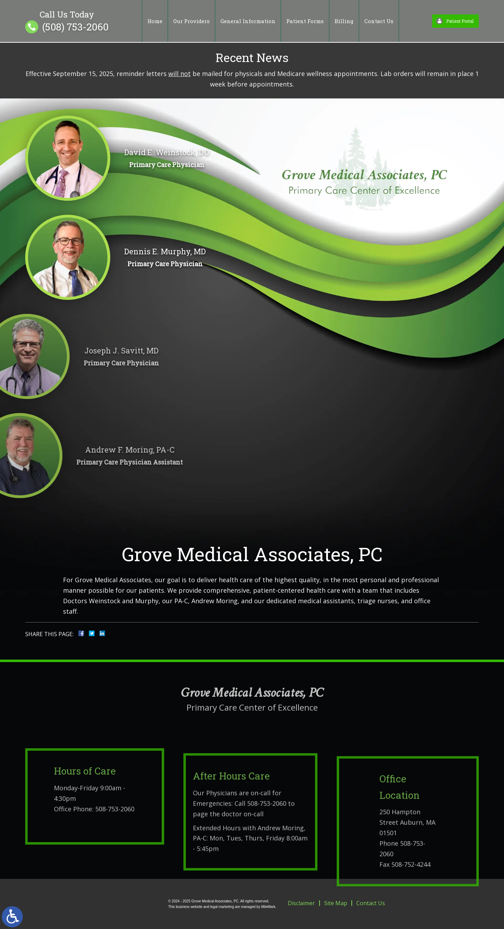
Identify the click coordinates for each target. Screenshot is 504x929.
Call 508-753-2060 (260, 849)
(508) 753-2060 (75, 27)
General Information (247, 21)
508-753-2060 (114, 847)
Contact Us (378, 21)
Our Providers (191, 21)
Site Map (335, 903)
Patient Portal (460, 21)
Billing (344, 21)
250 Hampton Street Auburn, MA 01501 (407, 874)
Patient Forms (305, 21)
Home (154, 21)
